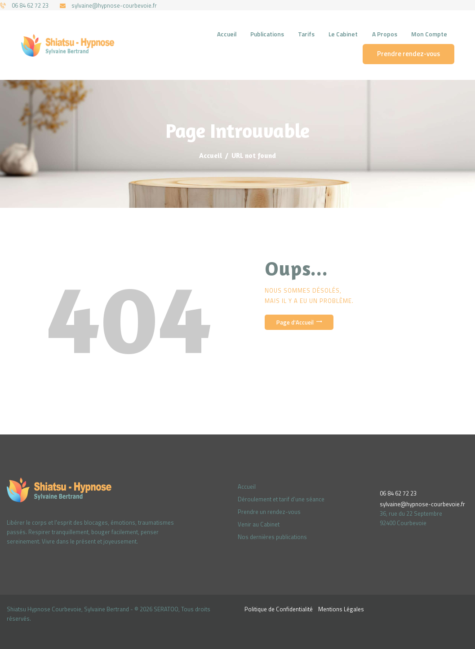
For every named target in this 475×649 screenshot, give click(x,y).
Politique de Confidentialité (278, 609)
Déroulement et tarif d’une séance (281, 499)
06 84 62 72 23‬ (398, 493)
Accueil (210, 155)
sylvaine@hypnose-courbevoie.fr (422, 504)
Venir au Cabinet (259, 524)
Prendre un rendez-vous (269, 511)
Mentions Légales (341, 609)
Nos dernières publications (272, 536)
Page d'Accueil (295, 322)
